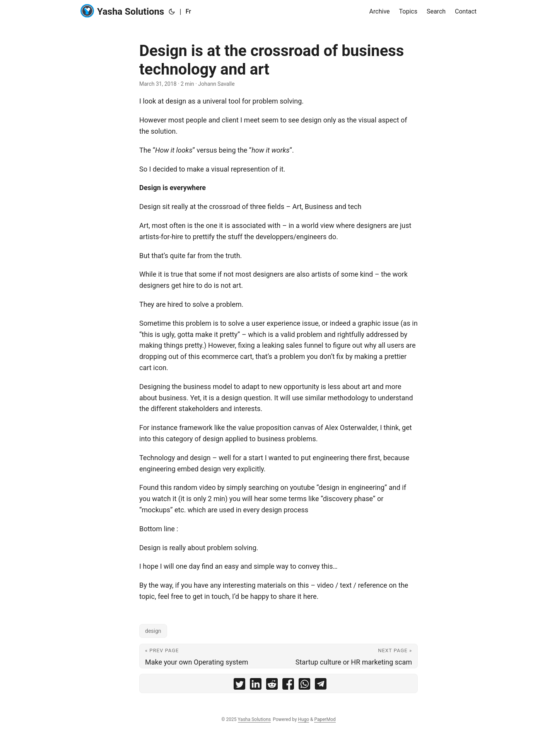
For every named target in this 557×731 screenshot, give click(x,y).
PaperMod (324, 719)
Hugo (303, 719)
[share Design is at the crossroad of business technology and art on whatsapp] (304, 685)
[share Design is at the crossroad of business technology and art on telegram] (320, 685)
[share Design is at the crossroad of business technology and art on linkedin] (255, 685)
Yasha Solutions (122, 11)
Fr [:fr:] (188, 11)
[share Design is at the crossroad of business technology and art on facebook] (288, 685)
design (153, 631)
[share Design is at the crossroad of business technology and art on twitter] (239, 685)
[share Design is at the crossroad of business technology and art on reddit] (272, 685)
